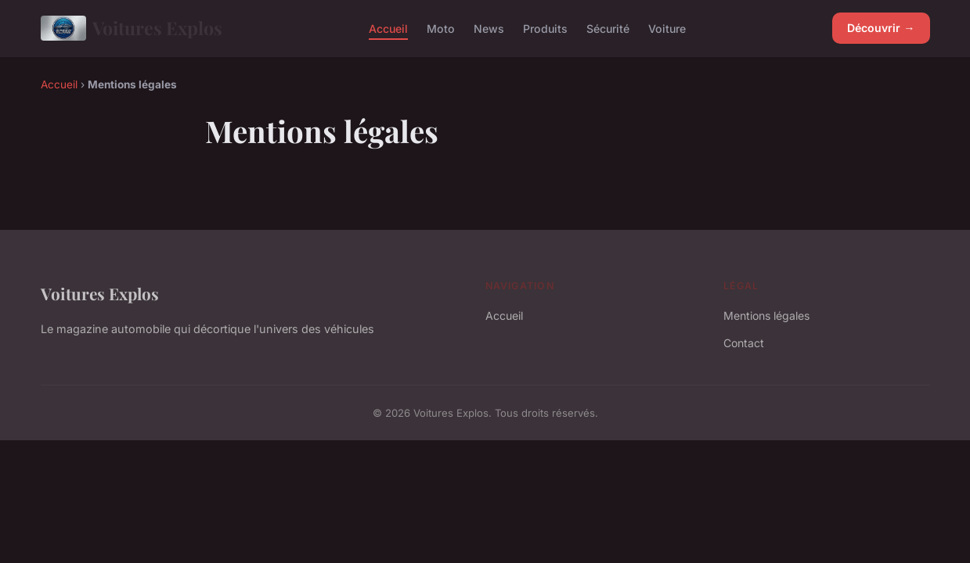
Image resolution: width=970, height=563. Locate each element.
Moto (441, 27)
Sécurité (607, 27)
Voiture (667, 27)
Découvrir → (880, 27)
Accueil (388, 27)
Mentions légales (766, 315)
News (489, 27)
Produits (545, 27)
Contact (743, 343)
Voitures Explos (132, 28)
